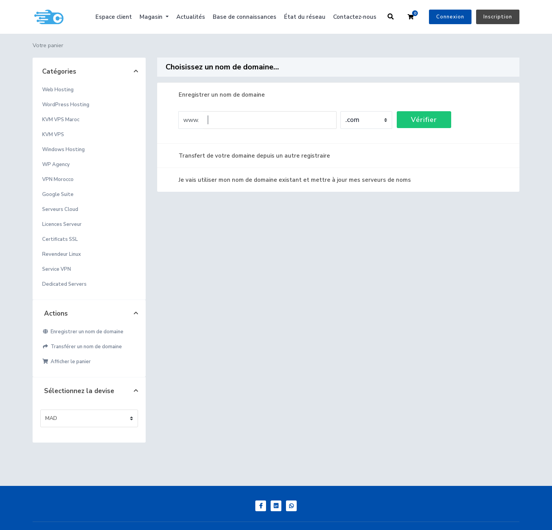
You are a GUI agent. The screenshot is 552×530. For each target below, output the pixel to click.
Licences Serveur (62, 224)
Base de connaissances (244, 17)
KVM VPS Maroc (60, 119)
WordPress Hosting (65, 104)
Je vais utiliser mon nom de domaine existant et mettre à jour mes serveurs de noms (288, 180)
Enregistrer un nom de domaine (82, 331)
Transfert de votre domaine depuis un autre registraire (248, 155)
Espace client (113, 17)
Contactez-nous (354, 17)
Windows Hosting (63, 149)
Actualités (190, 17)
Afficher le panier (66, 361)
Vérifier (424, 119)
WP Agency (56, 164)
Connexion (450, 16)
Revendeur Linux (61, 254)
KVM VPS (53, 134)
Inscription (497, 16)
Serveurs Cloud (60, 209)
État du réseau (304, 17)
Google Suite (58, 194)
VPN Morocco (58, 179)
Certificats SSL (60, 239)
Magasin (152, 17)
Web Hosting (58, 89)
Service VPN (56, 269)
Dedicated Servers (64, 284)
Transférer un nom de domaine (82, 346)
